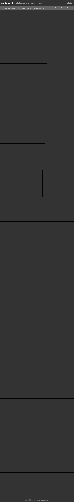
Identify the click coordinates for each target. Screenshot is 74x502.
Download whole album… (62, 8)
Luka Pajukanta (43, 500)
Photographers (22, 3)
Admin (69, 3)
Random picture (37, 3)
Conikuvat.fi (7, 3)
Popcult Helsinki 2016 (9, 8)
